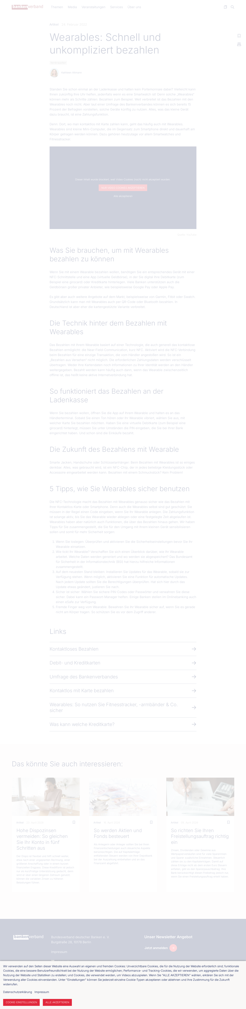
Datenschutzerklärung (17, 992)
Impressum (42, 992)
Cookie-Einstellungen (21, 1002)
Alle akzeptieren (57, 1002)
